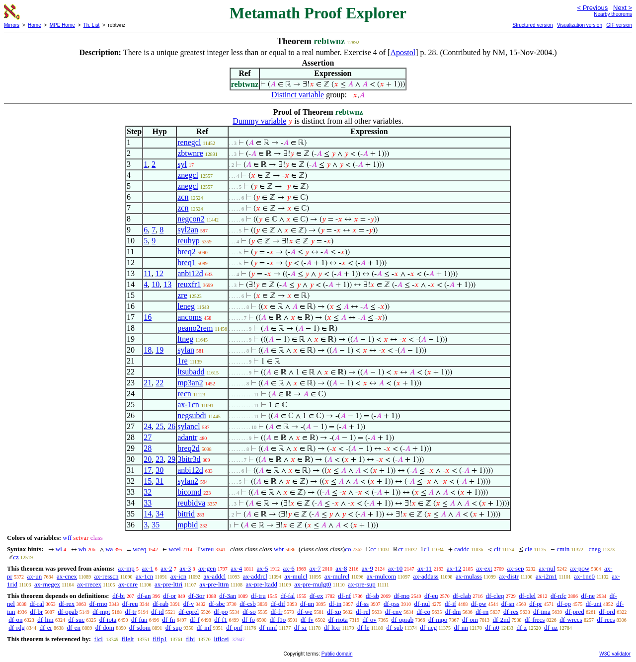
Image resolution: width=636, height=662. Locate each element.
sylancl (188, 426)
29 (171, 459)
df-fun (139, 619)
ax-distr (509, 576)
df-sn (508, 603)
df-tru (258, 595)
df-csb (247, 603)
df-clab (462, 595)
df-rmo (98, 603)
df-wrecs (570, 619)
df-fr (277, 611)
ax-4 (236, 568)
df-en (73, 627)
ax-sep (515, 568)
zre (182, 295)
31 (159, 481)
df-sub (395, 627)
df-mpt (101, 611)
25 (159, 426)
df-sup (173, 627)
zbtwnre (190, 153)
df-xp (334, 611)
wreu (207, 549)
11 (147, 273)
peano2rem (195, 328)
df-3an (227, 595)
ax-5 (262, 568)
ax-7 (314, 568)
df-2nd (501, 619)
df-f (195, 619)
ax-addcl (215, 576)
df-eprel (188, 611)
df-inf (204, 627)
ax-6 (289, 568)
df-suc (76, 619)
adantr (187, 437)
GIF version (619, 25)
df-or (169, 595)
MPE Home (62, 25)
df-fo (248, 619)
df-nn (461, 627)
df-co (423, 611)
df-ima (542, 611)
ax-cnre (128, 584)
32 (148, 492)
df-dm (453, 611)
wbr (279, 549)
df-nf (344, 595)
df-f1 (220, 619)
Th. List (91, 25)
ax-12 (454, 568)
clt (497, 549)
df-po (221, 611)
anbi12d (190, 273)
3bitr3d (188, 459)
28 (148, 448)
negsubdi (191, 415)
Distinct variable (297, 94)
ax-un (34, 576)
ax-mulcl (295, 576)
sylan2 (187, 481)
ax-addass (425, 576)
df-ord (607, 611)
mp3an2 (190, 382)
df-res (510, 611)
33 (148, 503)
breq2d (188, 448)
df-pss (391, 603)
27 (148, 437)
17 (148, 470)
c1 (427, 549)
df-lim (45, 619)
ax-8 (341, 568)
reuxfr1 (189, 284)
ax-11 (424, 568)
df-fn (168, 619)
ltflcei (221, 639)
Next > (622, 7)
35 (155, 524)
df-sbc (217, 603)
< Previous (592, 7)
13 (167, 284)
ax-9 (367, 568)
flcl (98, 639)
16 (148, 317)
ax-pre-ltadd (262, 584)
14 (148, 514)
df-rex (67, 603)
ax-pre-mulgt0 (312, 584)
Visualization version (579, 25)
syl (182, 164)
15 (148, 481)
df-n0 (492, 627)
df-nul (422, 603)
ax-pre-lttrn (214, 584)
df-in (335, 603)
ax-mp (126, 568)
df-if (450, 603)
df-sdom (140, 627)
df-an (144, 595)
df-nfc (558, 595)
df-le (363, 627)
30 (159, 470)
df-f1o (278, 619)
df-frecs (535, 619)
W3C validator (615, 654)
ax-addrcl (255, 576)
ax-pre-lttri (168, 584)
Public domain (337, 654)
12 (159, 273)
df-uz (550, 627)
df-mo (401, 595)
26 (171, 426)
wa (109, 549)
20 (148, 459)
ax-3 (185, 568)
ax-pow (579, 568)
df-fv (307, 619)
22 (159, 382)
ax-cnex (67, 576)
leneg (186, 306)
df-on (15, 619)
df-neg (428, 627)
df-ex (316, 595)
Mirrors (11, 25)
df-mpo (437, 619)
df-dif (278, 603)
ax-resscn (106, 576)
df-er (46, 627)
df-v (188, 603)
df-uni (594, 603)
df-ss (362, 603)
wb (82, 549)
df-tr (130, 611)
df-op (564, 603)
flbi (190, 639)
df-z (521, 627)
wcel (174, 549)
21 (148, 382)
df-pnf (234, 627)
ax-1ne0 (584, 576)
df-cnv (393, 611)
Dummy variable (259, 121)
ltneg (185, 339)
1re (182, 361)
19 (159, 350)
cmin (562, 549)
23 (159, 459)
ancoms (189, 317)
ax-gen (207, 568)
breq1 (186, 262)
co (348, 549)
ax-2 (166, 568)
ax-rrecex (89, 584)
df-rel (363, 611)
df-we (304, 611)
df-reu (130, 603)
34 (159, 514)
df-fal (287, 595)
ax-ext (484, 568)
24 (148, 426)
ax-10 (395, 568)
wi (59, 549)
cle (528, 549)
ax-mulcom (381, 576)
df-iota (108, 619)
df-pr (535, 603)
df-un (307, 603)
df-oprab (402, 619)
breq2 (186, 251)
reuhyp (188, 240)
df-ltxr (332, 627)
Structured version (532, 25)
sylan (185, 350)
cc (373, 549)
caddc (461, 549)
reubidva (191, 503)
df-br (36, 611)
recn (184, 393)
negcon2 (190, 219)
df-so (249, 611)
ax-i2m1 (546, 576)
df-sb (372, 595)
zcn (182, 197)
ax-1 (148, 568)
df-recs (606, 619)
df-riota (338, 619)
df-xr (300, 627)
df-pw (478, 603)
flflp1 (160, 639)
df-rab (160, 603)
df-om (470, 619)
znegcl (187, 175)
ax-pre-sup (362, 584)
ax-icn (178, 576)
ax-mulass (469, 576)
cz (16, 557)
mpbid (187, 524)
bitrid (186, 514)
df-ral (37, 603)
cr (400, 549)
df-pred (574, 611)
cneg (595, 549)
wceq (139, 549)
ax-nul (547, 568)
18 (148, 350)
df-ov (370, 619)
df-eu (431, 595)
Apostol (402, 52)
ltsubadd (190, 372)
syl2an (187, 229)
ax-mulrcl (337, 576)
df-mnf (268, 627)
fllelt (128, 639)
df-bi (118, 595)
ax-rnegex (47, 584)
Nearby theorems (613, 14)
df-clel (527, 595)
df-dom (104, 627)
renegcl (189, 142)
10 (155, 284)
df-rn (482, 611)
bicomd (189, 492)
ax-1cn (188, 404)
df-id (157, 611)
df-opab (68, 611)
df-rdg (16, 627)
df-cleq (495, 595)
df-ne (587, 595)
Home (34, 25)
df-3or (196, 595)
